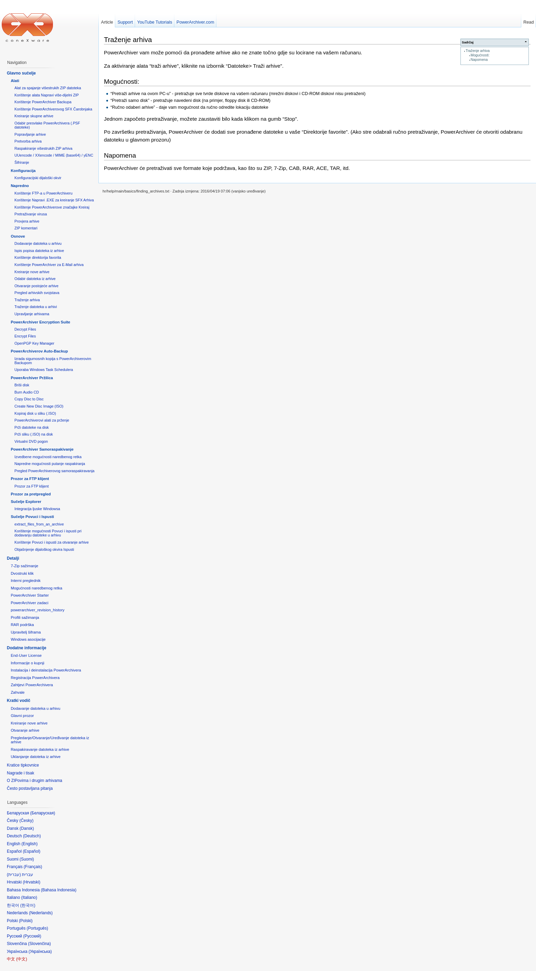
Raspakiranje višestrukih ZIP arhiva (43, 148)
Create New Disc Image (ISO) (38, 406)
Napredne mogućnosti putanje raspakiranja (49, 464)
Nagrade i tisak (20, 773)
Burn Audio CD (26, 392)
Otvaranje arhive (25, 730)
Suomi (26, 859)
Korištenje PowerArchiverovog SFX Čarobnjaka (53, 109)
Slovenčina (39, 943)
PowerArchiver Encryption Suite (40, 322)
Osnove (18, 236)
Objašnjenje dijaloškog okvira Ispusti (44, 549)
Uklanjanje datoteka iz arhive (36, 757)
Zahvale (18, 692)
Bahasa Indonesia (58, 890)
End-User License (26, 655)
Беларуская (42, 813)
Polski (25, 920)
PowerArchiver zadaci (29, 603)
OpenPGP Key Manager (34, 343)
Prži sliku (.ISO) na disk (33, 434)
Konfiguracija (23, 171)
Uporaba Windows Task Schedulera (43, 370)
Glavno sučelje (21, 73)
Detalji (13, 558)
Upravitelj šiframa (26, 632)
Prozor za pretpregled (31, 494)
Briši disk (21, 385)
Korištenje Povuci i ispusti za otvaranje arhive (51, 542)
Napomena (479, 60)
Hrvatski (31, 882)
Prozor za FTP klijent (30, 479)
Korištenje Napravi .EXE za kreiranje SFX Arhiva (54, 200)
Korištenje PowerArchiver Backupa (42, 102)
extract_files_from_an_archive (39, 524)
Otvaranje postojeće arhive (36, 286)
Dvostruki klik (22, 573)
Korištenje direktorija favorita (37, 257)
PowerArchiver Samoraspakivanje (42, 449)
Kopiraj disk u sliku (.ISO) (35, 413)
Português (37, 928)
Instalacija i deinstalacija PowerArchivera (46, 670)
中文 (21, 959)
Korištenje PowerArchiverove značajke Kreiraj (51, 207)
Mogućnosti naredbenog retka (36, 588)
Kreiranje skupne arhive (33, 116)
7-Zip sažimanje (24, 566)
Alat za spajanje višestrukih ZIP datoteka (47, 88)
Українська (40, 951)
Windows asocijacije (28, 639)
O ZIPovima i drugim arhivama (34, 780)
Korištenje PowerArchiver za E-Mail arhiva (48, 265)
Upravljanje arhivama (31, 314)
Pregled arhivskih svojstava (36, 293)
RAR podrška (22, 625)
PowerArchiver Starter (30, 595)
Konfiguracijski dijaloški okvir (37, 178)
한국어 (28, 905)
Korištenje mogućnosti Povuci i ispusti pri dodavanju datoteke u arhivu (47, 533)
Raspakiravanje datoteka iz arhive (40, 749)
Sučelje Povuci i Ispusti (32, 517)
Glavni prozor (22, 716)
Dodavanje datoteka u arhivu (38, 243)
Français (33, 866)
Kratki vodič (18, 700)
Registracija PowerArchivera (35, 678)
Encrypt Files (25, 336)
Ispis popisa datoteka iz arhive (39, 251)
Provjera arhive (26, 221)
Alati (15, 81)
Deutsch (31, 836)
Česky (26, 820)
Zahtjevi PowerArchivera (32, 685)
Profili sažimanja (25, 617)
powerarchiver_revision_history (37, 610)
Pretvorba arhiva (27, 141)
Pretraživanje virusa (30, 214)
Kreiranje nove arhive (31, 272)
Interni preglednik (25, 580)
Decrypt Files (25, 329)
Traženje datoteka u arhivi (35, 307)
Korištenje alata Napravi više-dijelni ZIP (46, 95)
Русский (32, 936)
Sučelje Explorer (26, 502)
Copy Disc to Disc (28, 399)
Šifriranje (21, 162)
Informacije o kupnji (27, 663)
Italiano (29, 897)
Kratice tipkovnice (23, 765)
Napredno (20, 186)
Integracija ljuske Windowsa (37, 509)
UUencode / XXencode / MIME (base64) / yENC (53, 155)
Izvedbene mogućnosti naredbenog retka (47, 457)
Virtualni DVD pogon (31, 441)
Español (31, 851)
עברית (13, 874)
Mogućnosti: (480, 55)
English (29, 843)
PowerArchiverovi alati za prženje (41, 420)
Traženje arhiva (478, 51)
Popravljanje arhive (30, 134)
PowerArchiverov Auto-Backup (39, 351)
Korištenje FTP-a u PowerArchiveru (43, 193)
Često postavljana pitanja (30, 788)
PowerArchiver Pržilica (32, 378)
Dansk (26, 828)
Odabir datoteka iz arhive (34, 279)
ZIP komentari (25, 228)
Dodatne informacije (26, 648)
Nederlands (40, 912)
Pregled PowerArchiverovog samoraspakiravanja (54, 471)
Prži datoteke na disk (31, 427)
